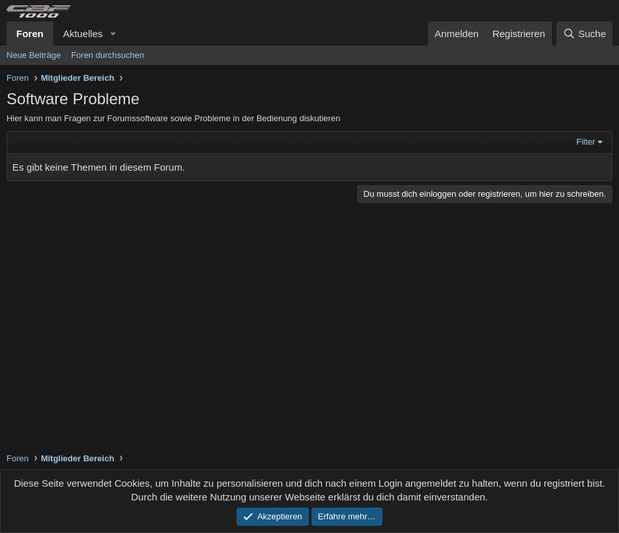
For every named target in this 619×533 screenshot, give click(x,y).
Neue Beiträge (34, 55)
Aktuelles (83, 33)
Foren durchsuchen (107, 55)
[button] (113, 34)
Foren (30, 33)
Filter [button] (586, 142)
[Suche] (584, 34)
